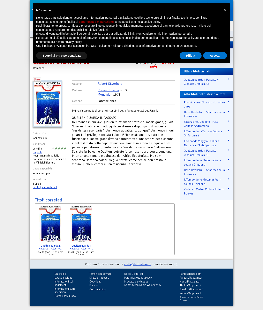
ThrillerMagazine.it (190, 285)
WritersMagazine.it (190, 293)
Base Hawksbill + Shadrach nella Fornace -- (204, 114)
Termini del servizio (100, 274)
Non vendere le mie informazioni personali (163, 33)
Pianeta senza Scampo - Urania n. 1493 (205, 105)
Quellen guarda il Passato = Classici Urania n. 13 (201, 82)
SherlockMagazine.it (191, 289)
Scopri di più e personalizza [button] (62, 55)
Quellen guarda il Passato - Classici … (81, 247)
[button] (224, 10)
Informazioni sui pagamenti (63, 283)
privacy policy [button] (73, 41)
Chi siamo (60, 274)
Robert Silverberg (110, 84)
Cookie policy (97, 289)
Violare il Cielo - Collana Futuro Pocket (204, 191)
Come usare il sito (65, 296)
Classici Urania (108, 90)
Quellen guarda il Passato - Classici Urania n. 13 (201, 153)
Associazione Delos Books (191, 298)
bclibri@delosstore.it (45, 187)
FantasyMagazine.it (191, 277)
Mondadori (105, 95)
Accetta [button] (215, 55)
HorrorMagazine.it (190, 281)
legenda (37, 152)
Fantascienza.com (190, 274)
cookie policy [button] (152, 21)
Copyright (95, 281)
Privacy (93, 285)
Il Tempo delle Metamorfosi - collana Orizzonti (202, 162)
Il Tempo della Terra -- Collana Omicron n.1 (203, 133)
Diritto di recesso (99, 277)
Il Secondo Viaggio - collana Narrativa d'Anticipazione (201, 143)
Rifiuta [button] (190, 55)
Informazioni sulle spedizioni (64, 290)
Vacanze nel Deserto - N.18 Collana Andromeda (201, 124)
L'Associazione (63, 277)
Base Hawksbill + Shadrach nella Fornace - (204, 172)
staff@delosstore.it (137, 264)
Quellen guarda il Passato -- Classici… (50, 247)
